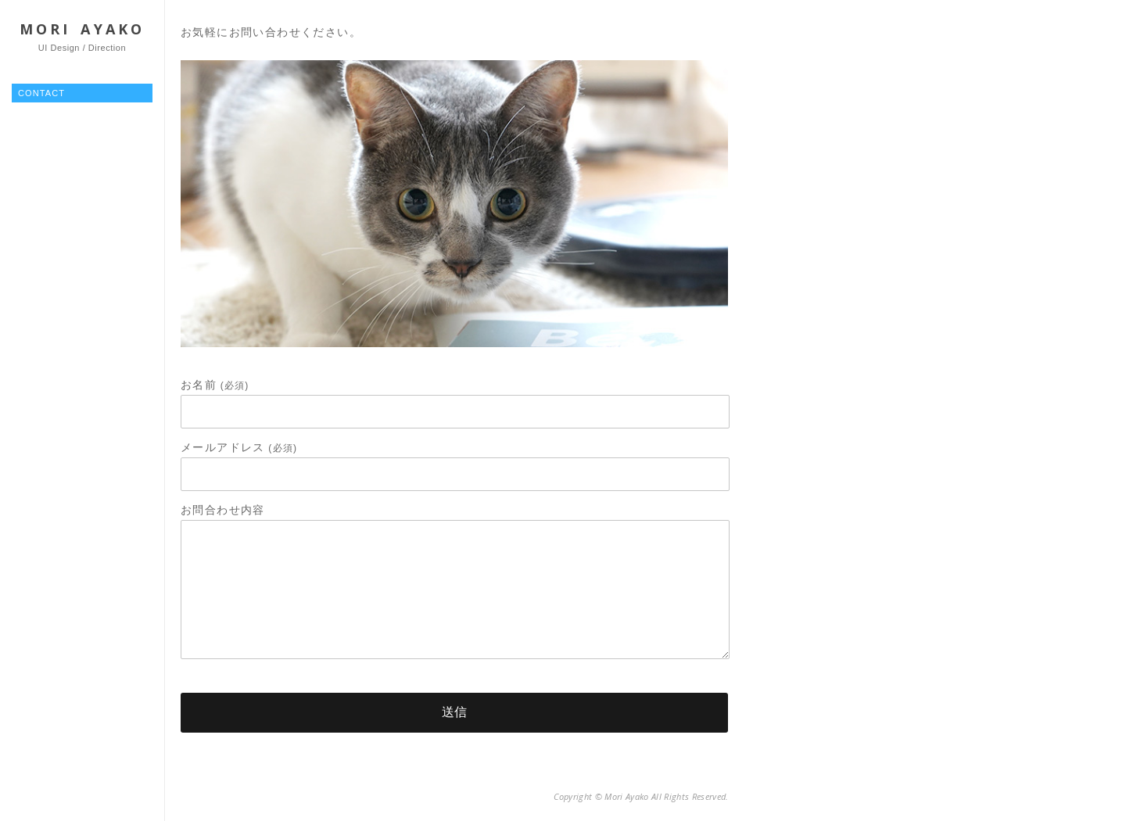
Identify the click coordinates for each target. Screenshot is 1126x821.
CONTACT (41, 93)
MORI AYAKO (82, 29)
